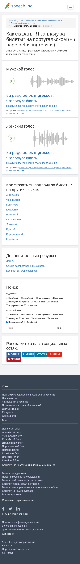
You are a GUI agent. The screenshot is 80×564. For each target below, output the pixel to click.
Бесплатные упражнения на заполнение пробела (30, 487)
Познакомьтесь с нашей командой (21, 405)
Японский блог (10, 456)
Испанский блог (11, 428)
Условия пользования (14, 525)
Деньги (10, 260)
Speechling (13, 20)
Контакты (7, 552)
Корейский (12, 239)
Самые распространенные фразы (25, 265)
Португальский (14, 234)
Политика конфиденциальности (20, 522)
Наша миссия (10, 398)
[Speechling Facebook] (5, 509)
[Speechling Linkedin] (19, 509)
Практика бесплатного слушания (21, 476)
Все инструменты (12, 494)
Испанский (12, 204)
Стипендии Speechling (15, 401)
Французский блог (12, 435)
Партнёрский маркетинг (15, 549)
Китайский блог (10, 460)
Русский (10, 229)
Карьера (7, 545)
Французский (13, 199)
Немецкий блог (10, 449)
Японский (11, 224)
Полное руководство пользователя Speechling (28, 394)
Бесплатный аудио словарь (23, 23)
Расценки (7, 412)
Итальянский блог (12, 442)
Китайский (12, 209)
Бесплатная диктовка (14, 473)
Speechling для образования (18, 542)
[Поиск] (27, 328)
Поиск (59, 328)
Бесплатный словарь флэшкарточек (23, 480)
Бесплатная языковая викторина (21, 483)
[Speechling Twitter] (12, 509)
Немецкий (12, 214)
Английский (12, 194)
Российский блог (11, 439)
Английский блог (11, 432)
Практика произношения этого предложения (31, 105)
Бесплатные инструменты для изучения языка (41, 20)
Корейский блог (11, 453)
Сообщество (9, 415)
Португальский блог (13, 446)
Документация (10, 408)
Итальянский (13, 219)
